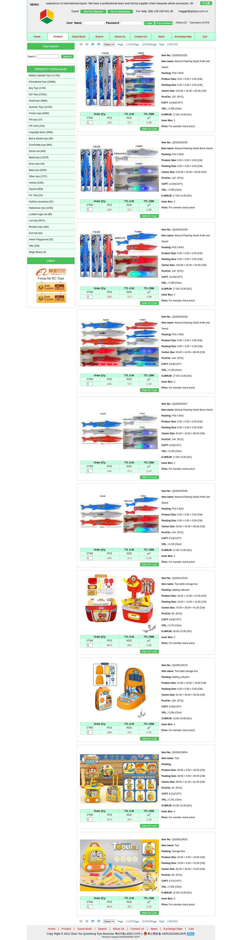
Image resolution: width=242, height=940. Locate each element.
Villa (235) (34, 245)
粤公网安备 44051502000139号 (164, 934)
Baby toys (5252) (38, 170)
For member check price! (178, 126)
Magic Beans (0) (37, 252)
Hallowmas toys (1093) (41, 208)
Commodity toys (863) (40, 144)
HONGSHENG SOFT (129, 937)
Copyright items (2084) (41, 132)
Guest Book (78, 36)
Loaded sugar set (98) (40, 214)
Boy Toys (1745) (37, 88)
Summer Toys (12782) (40, 107)
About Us (120, 36)
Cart (205, 36)
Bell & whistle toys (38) (41, 138)
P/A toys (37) (36, 119)
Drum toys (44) (37, 163)
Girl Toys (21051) (38, 94)
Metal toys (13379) (38, 157)
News (161, 36)
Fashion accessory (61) (41, 201)
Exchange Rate (183, 36)
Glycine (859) (36, 189)
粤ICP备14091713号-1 (129, 933)
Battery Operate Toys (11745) (44, 75)
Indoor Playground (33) (41, 239)
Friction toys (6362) (39, 113)
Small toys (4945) (38, 100)
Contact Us (141, 36)
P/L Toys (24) (36, 195)
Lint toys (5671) (37, 220)
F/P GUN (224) (37, 126)
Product (57, 36)
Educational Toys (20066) (42, 81)
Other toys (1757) (38, 176)
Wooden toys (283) (39, 226)
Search (99, 36)
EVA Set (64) (35, 233)
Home (37, 36)
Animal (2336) (36, 182)
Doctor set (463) (37, 151)
